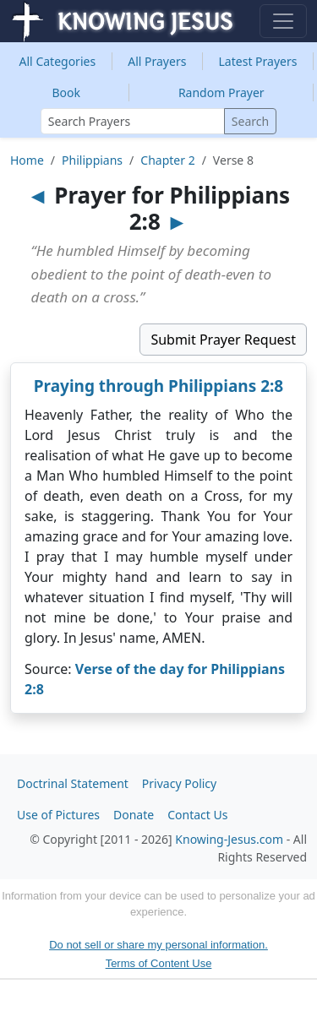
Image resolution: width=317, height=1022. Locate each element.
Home (27, 160)
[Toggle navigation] (283, 21)
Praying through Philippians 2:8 (159, 386)
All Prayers (157, 61)
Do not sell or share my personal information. (158, 944)
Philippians (92, 160)
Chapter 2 (167, 160)
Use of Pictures (58, 815)
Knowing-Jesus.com (229, 839)
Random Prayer (221, 92)
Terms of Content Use (159, 963)
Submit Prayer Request (223, 339)
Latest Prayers (258, 61)
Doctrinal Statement (72, 783)
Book (66, 92)
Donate (133, 815)
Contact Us (197, 815)
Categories (57, 61)
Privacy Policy (179, 783)
